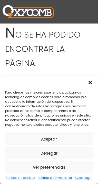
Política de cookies (20, 178)
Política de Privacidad (55, 178)
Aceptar (49, 139)
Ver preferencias (49, 167)
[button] (90, 82)
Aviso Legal (83, 178)
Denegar (49, 153)
